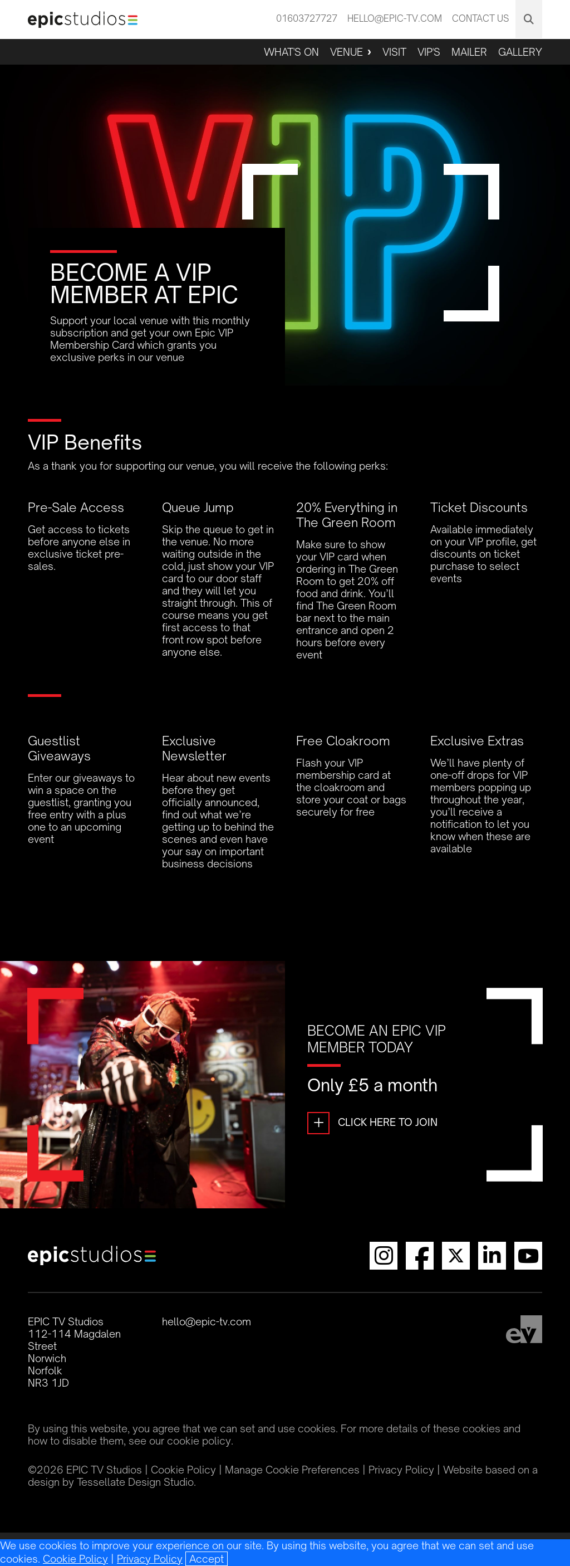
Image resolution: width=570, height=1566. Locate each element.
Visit (394, 52)
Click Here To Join (372, 1123)
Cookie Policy (75, 1559)
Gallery (520, 52)
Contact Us (480, 18)
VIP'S (428, 52)
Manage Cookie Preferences (292, 1469)
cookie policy (199, 1441)
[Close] (206, 1559)
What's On (291, 52)
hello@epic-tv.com (394, 18)
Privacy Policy (150, 1559)
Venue (346, 52)
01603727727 (306, 18)
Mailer (469, 52)
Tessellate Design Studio (135, 1482)
